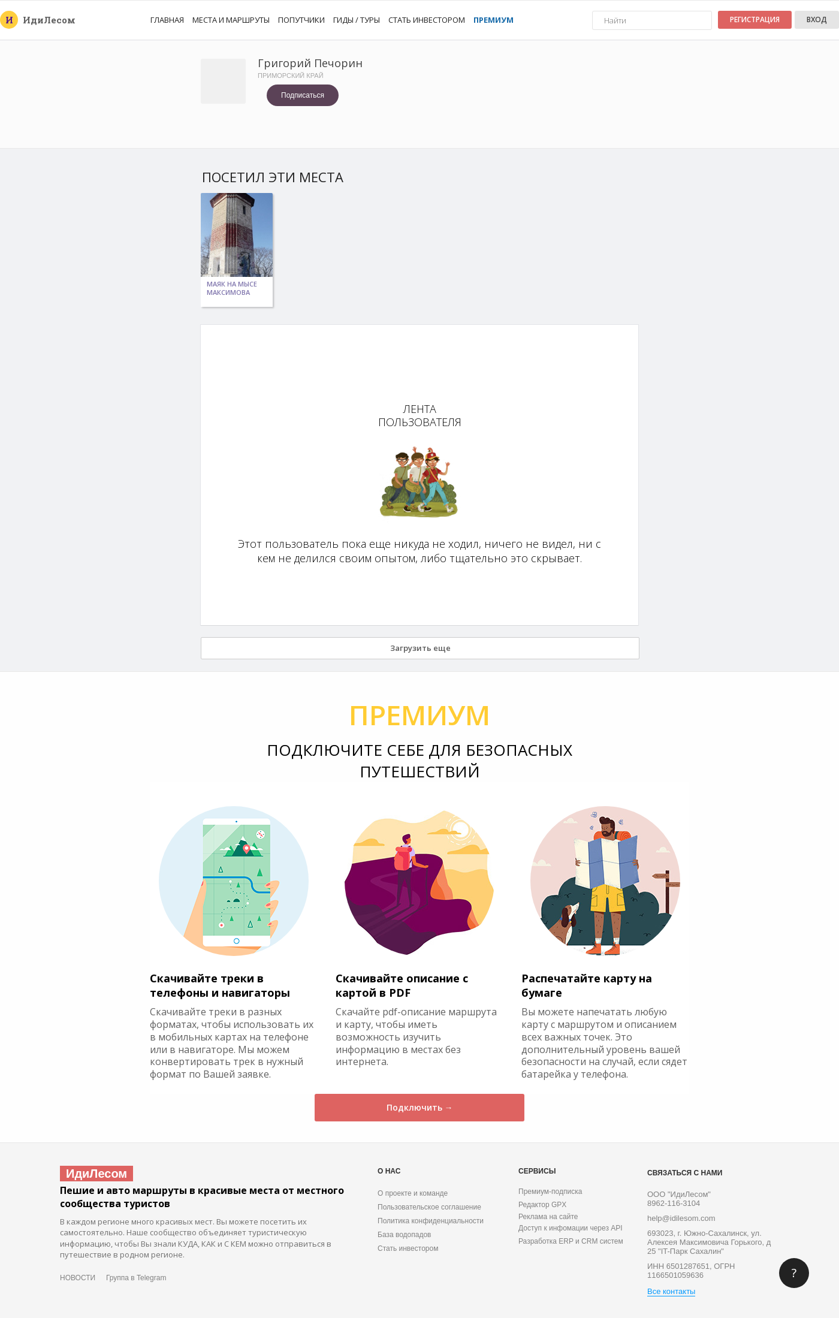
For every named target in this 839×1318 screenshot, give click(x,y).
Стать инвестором (426, 19)
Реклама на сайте (548, 1217)
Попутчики (301, 19)
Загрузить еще (420, 648)
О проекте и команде (413, 1193)
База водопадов (404, 1234)
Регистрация (755, 19)
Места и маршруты (231, 19)
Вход (817, 19)
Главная (167, 19)
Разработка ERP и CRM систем (570, 1241)
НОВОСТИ (77, 1278)
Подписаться (302, 95)
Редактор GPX (542, 1205)
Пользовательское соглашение (429, 1207)
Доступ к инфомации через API (570, 1228)
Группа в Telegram (136, 1278)
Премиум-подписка (550, 1191)
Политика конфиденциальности (431, 1221)
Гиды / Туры (356, 19)
